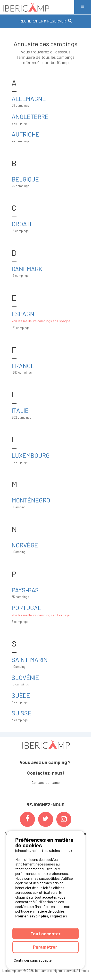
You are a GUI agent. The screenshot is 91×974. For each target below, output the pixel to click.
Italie (20, 410)
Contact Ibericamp (46, 782)
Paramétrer (45, 947)
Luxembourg (31, 455)
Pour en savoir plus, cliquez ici (41, 916)
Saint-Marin (30, 659)
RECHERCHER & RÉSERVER (45, 21)
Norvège (25, 545)
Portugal (26, 607)
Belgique (25, 179)
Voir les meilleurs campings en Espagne (41, 321)
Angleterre (30, 116)
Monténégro (31, 500)
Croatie (23, 223)
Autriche (25, 134)
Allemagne (29, 98)
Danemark (27, 268)
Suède (21, 695)
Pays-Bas (25, 590)
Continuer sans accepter (33, 960)
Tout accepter (45, 933)
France (23, 365)
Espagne (25, 313)
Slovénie (25, 677)
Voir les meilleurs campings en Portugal (41, 615)
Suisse (22, 713)
